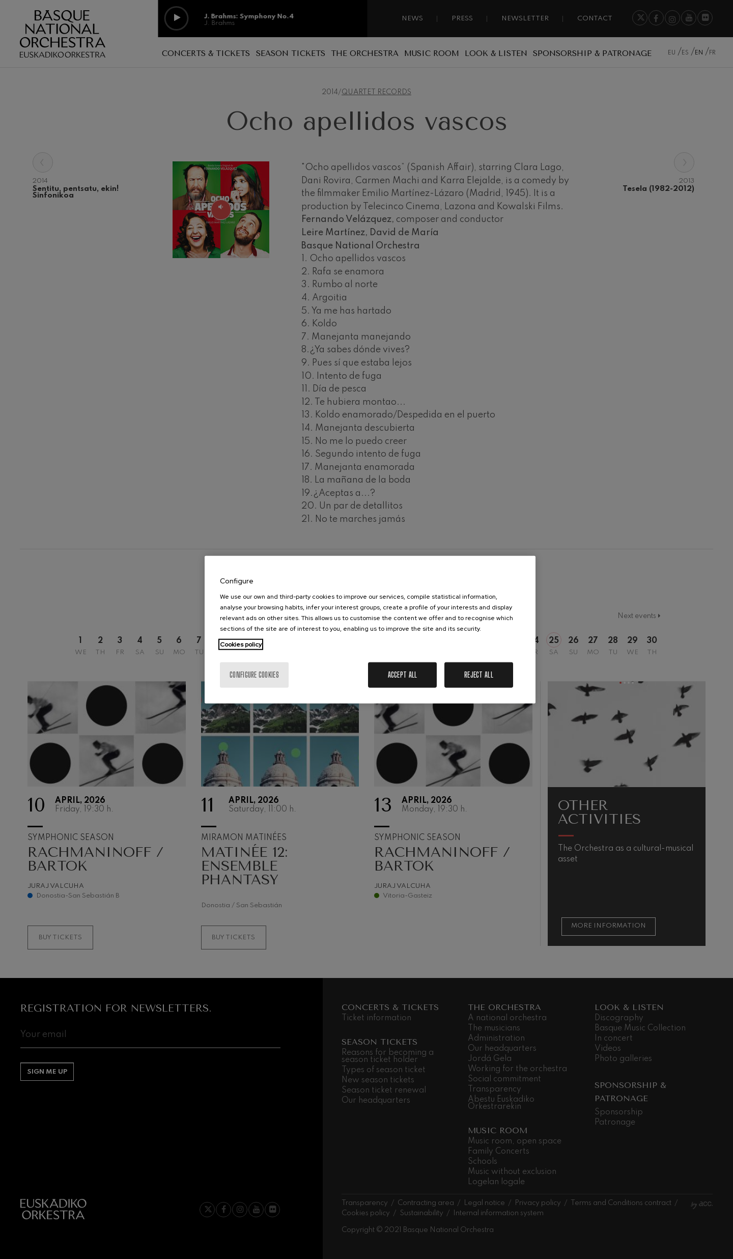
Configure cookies (254, 674)
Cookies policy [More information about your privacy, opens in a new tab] (241, 644)
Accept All (402, 674)
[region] (370, 629)
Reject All (478, 674)
